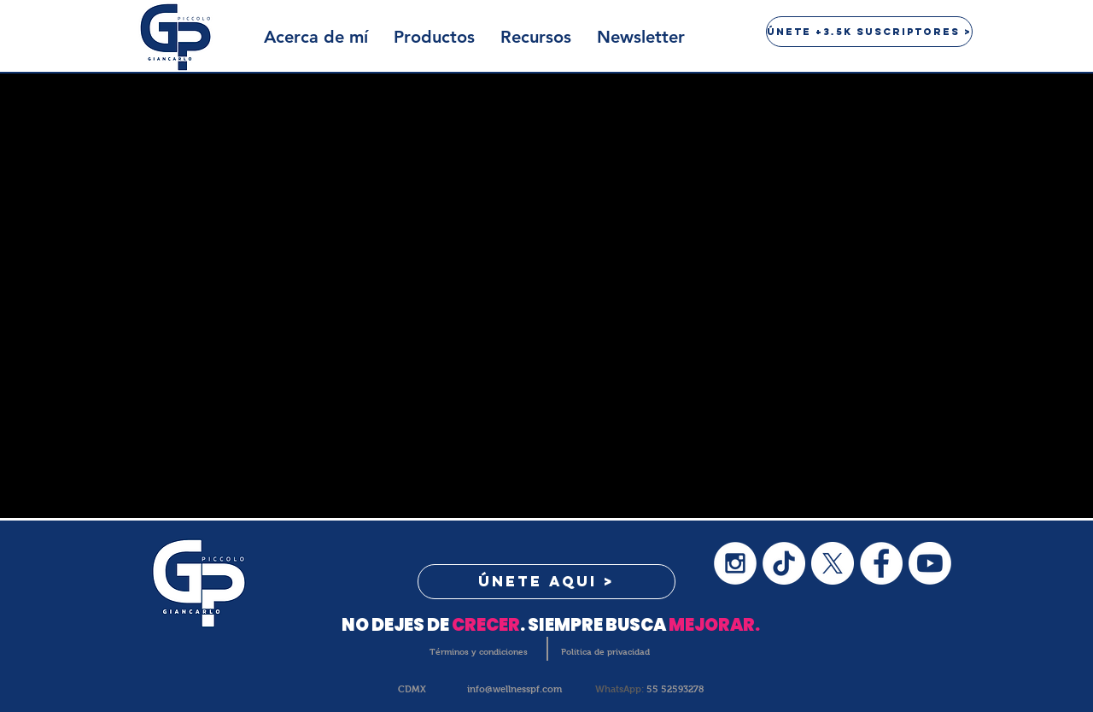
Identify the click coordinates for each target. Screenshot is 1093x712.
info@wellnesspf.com (514, 689)
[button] (434, 36)
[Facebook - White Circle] (881, 563)
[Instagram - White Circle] (735, 563)
